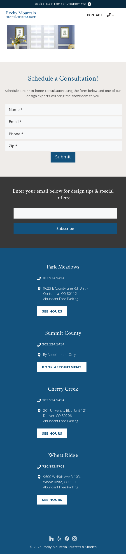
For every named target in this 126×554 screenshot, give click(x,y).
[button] (119, 15)
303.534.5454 (50, 278)
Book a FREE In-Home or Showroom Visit (63, 4)
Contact (94, 15)
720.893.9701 (50, 466)
